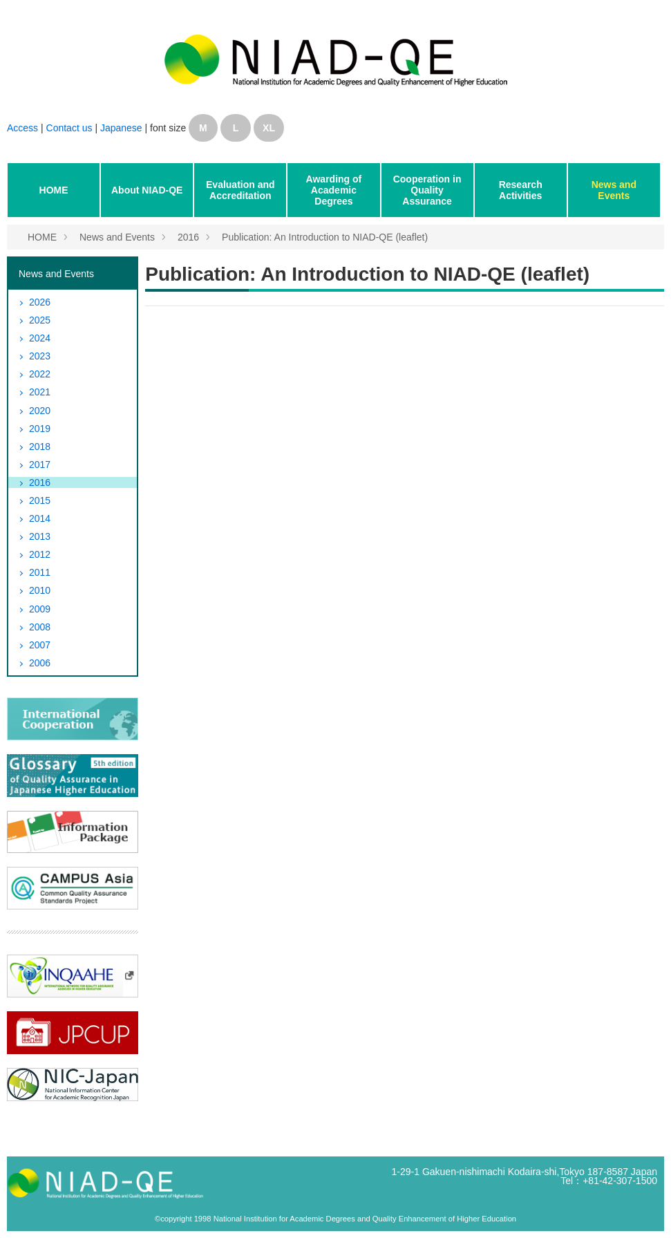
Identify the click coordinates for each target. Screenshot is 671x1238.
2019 (39, 428)
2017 (39, 464)
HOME (53, 190)
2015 (39, 500)
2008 (39, 626)
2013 (39, 536)
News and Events (614, 190)
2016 (188, 237)
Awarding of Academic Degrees (334, 190)
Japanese (121, 127)
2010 (39, 590)
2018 (39, 446)
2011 (39, 572)
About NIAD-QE (146, 190)
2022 (39, 373)
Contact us (70, 127)
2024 (39, 338)
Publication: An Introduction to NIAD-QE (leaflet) (325, 237)
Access (22, 127)
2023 (39, 356)
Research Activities (520, 190)
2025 (39, 320)
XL (269, 127)
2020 (39, 410)
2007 (39, 644)
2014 (39, 518)
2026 (39, 302)
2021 (39, 391)
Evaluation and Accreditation (240, 190)
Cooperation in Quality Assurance (427, 190)
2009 (39, 609)
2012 (39, 554)
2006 (39, 662)
